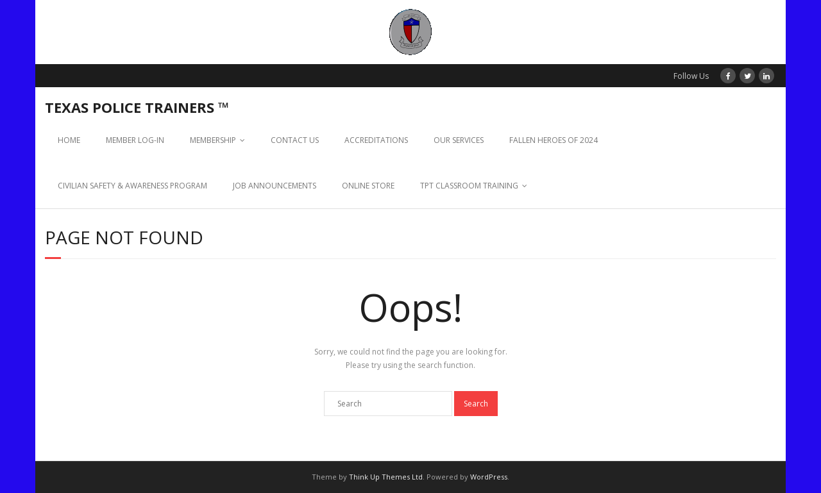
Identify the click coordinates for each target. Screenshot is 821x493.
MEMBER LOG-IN (135, 140)
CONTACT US (295, 140)
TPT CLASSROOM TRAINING (469, 185)
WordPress (488, 476)
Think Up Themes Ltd (386, 476)
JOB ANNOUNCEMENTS (274, 185)
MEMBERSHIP (213, 140)
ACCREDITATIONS (376, 140)
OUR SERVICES (459, 140)
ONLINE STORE (368, 185)
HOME (69, 140)
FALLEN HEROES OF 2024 (553, 140)
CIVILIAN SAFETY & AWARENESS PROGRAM (132, 185)
